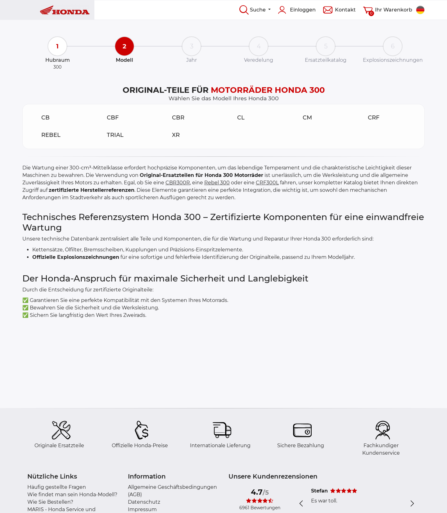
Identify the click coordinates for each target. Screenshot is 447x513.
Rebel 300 (217, 183)
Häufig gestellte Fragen (56, 487)
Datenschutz (144, 502)
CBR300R (177, 183)
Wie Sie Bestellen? (50, 502)
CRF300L (267, 183)
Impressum (142, 509)
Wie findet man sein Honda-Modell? (72, 494)
